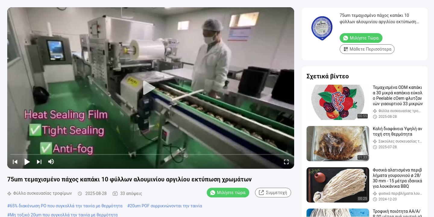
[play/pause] (27, 161)
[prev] (15, 161)
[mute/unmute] (51, 161)
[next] (39, 161)
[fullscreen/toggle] (286, 161)
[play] (150, 88)
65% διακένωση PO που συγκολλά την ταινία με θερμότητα (66, 205)
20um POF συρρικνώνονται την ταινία (166, 205)
